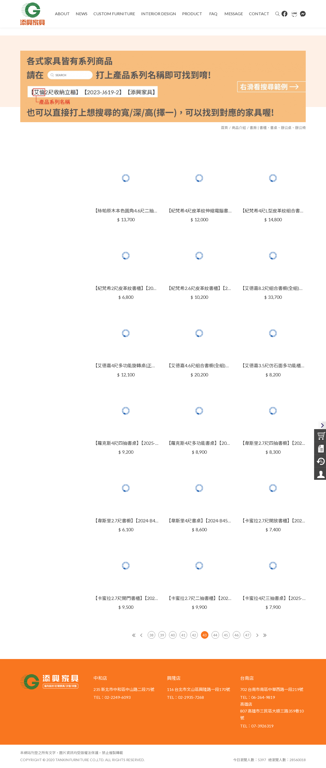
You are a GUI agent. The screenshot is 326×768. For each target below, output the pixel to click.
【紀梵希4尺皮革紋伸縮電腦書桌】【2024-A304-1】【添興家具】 (199, 210)
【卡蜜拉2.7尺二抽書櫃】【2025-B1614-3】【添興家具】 (199, 598)
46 (237, 635)
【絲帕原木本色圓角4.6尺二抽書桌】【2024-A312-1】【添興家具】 (126, 210)
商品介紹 (239, 127)
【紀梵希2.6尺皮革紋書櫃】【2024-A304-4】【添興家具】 (199, 288)
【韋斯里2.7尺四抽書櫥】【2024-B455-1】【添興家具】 (273, 443)
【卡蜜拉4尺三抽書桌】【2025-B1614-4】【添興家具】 (273, 598)
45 (226, 635)
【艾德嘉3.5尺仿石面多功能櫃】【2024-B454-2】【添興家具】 (273, 365)
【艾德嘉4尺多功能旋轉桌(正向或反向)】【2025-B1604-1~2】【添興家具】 (126, 365)
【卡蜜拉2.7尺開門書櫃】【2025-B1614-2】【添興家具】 (126, 598)
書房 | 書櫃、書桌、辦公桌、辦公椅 (278, 127)
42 (194, 635)
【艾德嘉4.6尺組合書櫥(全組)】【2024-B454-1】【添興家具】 (199, 365)
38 (151, 635)
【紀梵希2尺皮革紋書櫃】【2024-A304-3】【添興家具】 (126, 288)
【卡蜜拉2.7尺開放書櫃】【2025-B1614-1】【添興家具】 (273, 520)
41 (183, 635)
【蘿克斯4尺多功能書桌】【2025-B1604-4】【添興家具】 (199, 443)
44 (215, 635)
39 (162, 635)
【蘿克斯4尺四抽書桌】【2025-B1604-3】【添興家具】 (126, 443)
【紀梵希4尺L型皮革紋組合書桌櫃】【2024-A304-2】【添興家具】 (273, 210)
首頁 (224, 127)
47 (247, 635)
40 (173, 635)
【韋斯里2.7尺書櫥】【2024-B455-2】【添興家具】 (126, 520)
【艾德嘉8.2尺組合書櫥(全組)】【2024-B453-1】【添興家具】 (273, 288)
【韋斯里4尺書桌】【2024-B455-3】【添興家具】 (199, 520)
